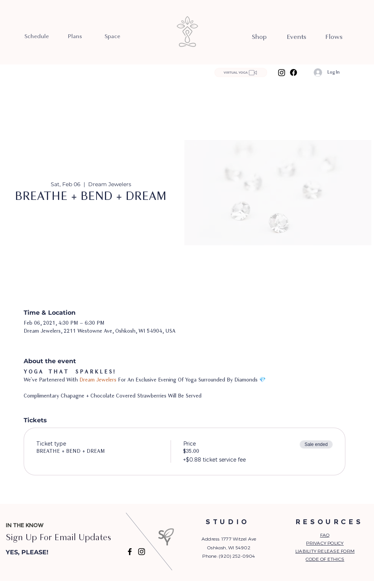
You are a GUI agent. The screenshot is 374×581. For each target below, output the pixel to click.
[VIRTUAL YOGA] (240, 72)
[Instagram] (281, 72)
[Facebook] (293, 72)
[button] (44, 552)
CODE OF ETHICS (325, 559)
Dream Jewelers (97, 380)
